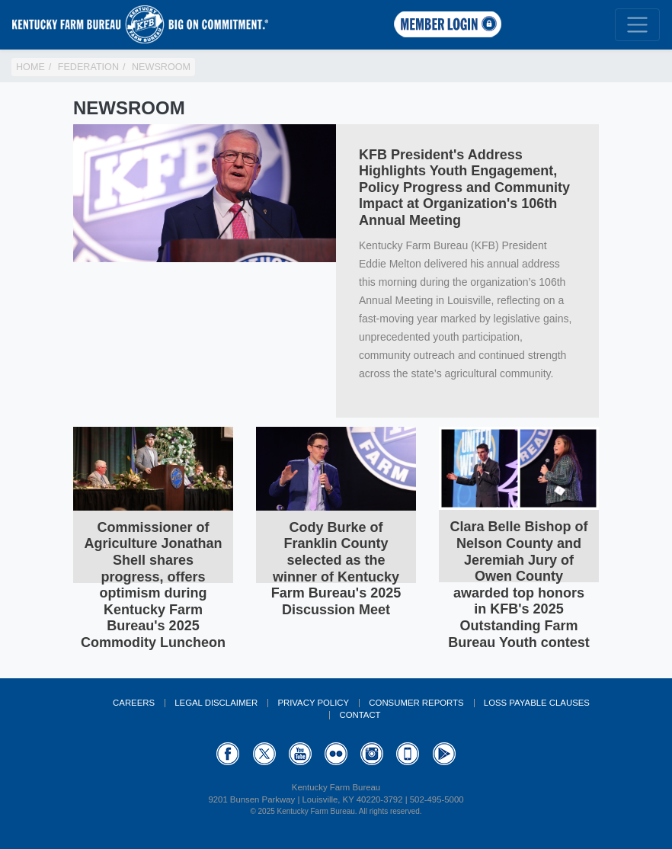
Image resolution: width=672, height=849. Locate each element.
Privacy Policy (313, 702)
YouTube (300, 753)
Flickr (336, 753)
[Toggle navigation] (637, 24)
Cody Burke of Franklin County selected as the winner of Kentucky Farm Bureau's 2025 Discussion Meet (336, 568)
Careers (134, 702)
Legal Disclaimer (216, 702)
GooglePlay (444, 753)
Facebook (227, 753)
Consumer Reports (416, 702)
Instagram (371, 753)
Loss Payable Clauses (537, 702)
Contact (359, 714)
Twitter (264, 753)
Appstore (407, 753)
